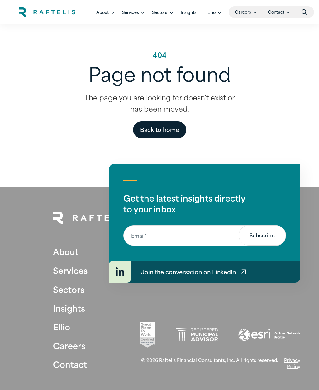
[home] (47, 12)
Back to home (159, 129)
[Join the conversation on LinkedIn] (204, 272)
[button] (103, 12)
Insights (189, 12)
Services (70, 270)
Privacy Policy (292, 363)
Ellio (61, 326)
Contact (70, 363)
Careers (69, 345)
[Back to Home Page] (91, 218)
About (65, 251)
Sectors (68, 289)
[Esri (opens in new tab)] (269, 335)
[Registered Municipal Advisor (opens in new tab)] (197, 335)
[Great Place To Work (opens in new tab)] (147, 335)
